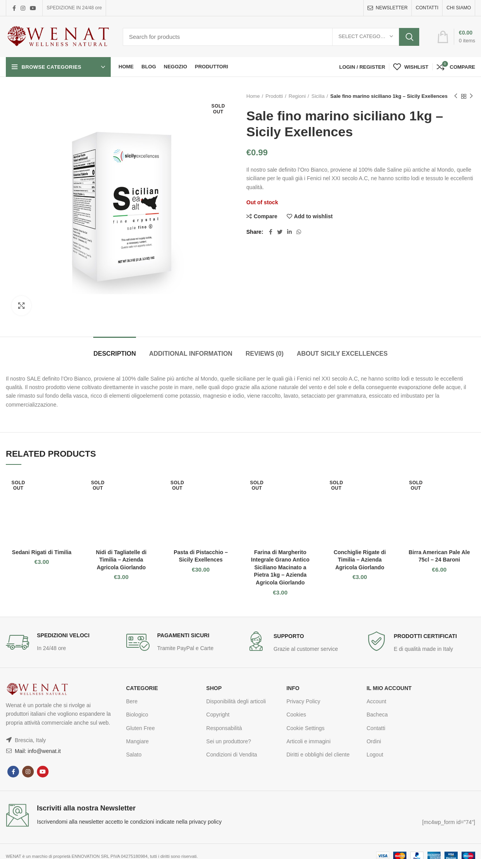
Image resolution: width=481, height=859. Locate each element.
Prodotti (274, 96)
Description (114, 353)
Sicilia (317, 96)
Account (376, 701)
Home (253, 96)
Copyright (218, 714)
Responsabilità (224, 728)
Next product (471, 96)
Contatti (375, 728)
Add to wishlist (313, 216)
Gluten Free (140, 728)
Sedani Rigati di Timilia (41, 552)
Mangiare (137, 741)
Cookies (296, 714)
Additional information (191, 353)
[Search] (271, 37)
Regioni (297, 96)
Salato (134, 754)
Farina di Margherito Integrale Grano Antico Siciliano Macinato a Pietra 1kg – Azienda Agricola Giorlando (280, 567)
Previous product (455, 96)
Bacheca (376, 714)
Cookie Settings (305, 728)
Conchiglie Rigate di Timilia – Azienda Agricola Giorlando (360, 559)
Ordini (373, 741)
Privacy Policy (303, 701)
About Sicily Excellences (342, 353)
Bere (132, 701)
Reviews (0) (265, 353)
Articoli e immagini (308, 741)
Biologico (137, 714)
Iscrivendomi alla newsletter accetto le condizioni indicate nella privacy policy (129, 822)
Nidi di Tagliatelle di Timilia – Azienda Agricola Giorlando (121, 559)
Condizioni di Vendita (231, 754)
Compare (265, 216)
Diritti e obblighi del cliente (318, 754)
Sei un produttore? (228, 741)
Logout (374, 754)
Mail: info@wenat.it (37, 751)
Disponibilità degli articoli (236, 701)
